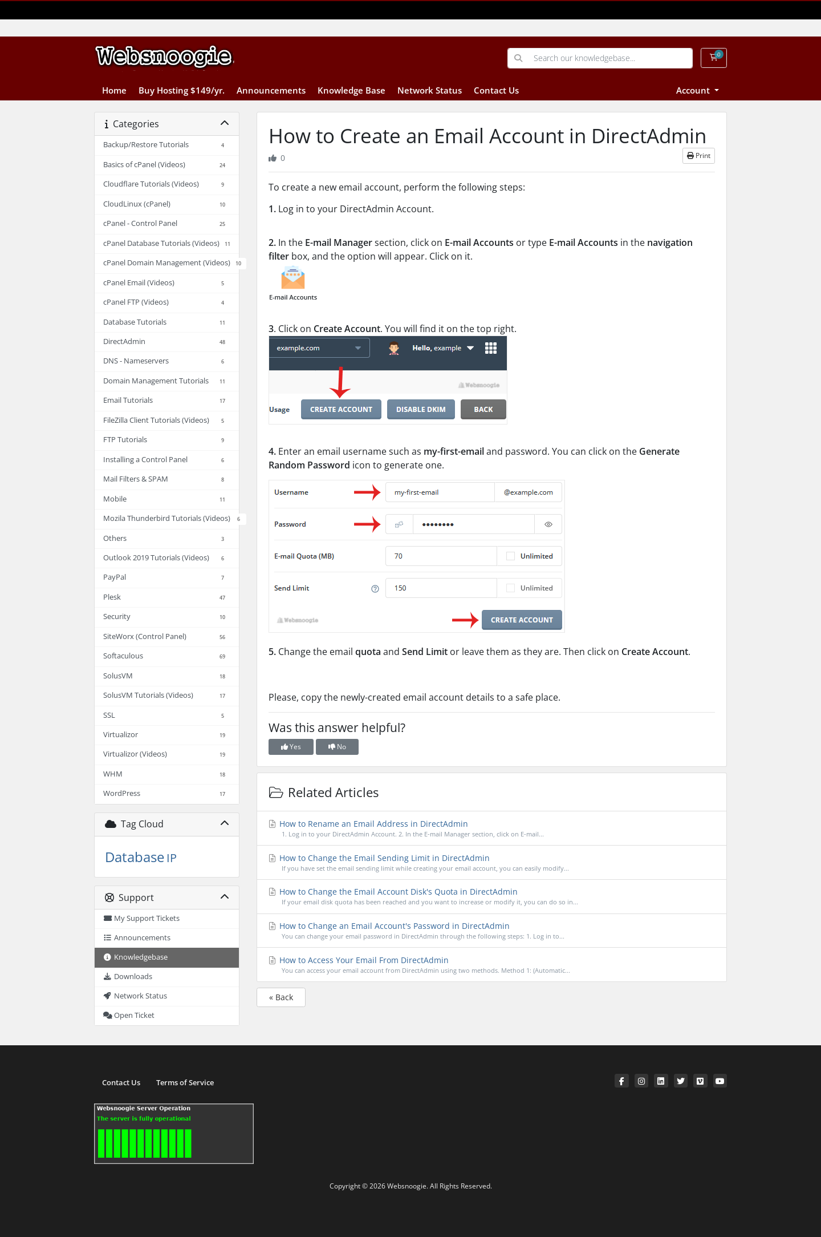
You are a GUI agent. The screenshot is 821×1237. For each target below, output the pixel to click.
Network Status (429, 90)
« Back (281, 997)
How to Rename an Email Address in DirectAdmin (492, 828)
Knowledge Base (351, 90)
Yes (291, 746)
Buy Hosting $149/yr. (182, 90)
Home (114, 90)
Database (134, 856)
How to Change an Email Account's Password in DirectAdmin (492, 930)
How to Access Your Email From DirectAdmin (492, 965)
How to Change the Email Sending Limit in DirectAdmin (492, 863)
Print (698, 155)
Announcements (271, 90)
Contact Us (496, 90)
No (337, 746)
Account (694, 90)
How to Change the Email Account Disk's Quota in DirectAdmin (492, 896)
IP (171, 858)
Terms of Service (185, 1083)
